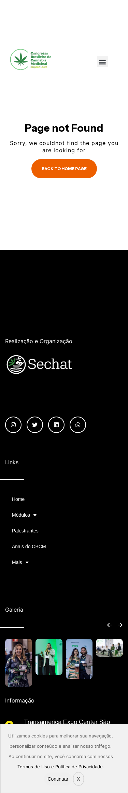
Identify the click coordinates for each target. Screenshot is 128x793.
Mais (20, 562)
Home (18, 499)
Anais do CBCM (29, 546)
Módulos (24, 515)
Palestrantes (25, 530)
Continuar (57, 779)
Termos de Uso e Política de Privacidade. (60, 766)
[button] (102, 61)
